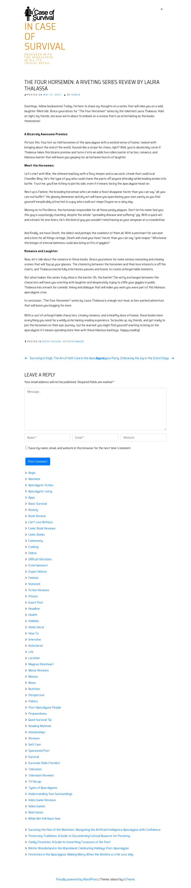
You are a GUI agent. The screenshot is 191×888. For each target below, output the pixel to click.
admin (75, 95)
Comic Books (36, 534)
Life (30, 651)
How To (33, 633)
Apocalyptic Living (40, 491)
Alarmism (34, 478)
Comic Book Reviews (41, 528)
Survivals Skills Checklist (44, 763)
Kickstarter (35, 645)
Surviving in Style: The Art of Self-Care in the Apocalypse (67, 358)
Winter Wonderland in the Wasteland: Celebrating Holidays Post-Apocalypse (78, 848)
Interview (34, 639)
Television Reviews (41, 775)
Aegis (31, 472)
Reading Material (39, 725)
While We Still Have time (44, 818)
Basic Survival (37, 503)
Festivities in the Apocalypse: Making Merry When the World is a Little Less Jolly (80, 854)
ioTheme (129, 879)
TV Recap (34, 781)
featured (34, 583)
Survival (33, 756)
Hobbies (33, 620)
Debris (32, 553)
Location (34, 658)
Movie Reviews (38, 670)
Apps (31, 497)
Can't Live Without (40, 522)
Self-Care (34, 744)
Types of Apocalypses (42, 787)
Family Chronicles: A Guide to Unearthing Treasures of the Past (69, 842)
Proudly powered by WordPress (77, 879)
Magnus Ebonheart (41, 664)
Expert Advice (37, 571)
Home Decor (36, 627)
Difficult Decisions (40, 559)
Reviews (34, 738)
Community (35, 540)
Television (35, 769)
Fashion (33, 577)
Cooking (33, 546)
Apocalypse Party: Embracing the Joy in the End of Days (132, 358)
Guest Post (35, 602)
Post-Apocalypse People (44, 707)
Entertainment (73, 341)
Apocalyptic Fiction (40, 485)
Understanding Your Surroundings (50, 793)
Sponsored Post (39, 750)
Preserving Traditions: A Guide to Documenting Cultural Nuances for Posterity (79, 835)
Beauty (33, 509)
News (32, 682)
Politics (33, 701)
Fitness (33, 596)
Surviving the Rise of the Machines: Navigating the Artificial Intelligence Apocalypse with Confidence (94, 829)
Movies (33, 676)
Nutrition (34, 688)
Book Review (51, 341)
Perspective (36, 695)
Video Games (36, 806)
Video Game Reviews (42, 800)
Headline (34, 608)
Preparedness (37, 713)
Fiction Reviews (38, 590)
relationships (36, 732)
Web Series (35, 812)
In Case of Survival (44, 36)
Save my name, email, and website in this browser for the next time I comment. (80, 448)
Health (32, 614)
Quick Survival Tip (40, 719)
